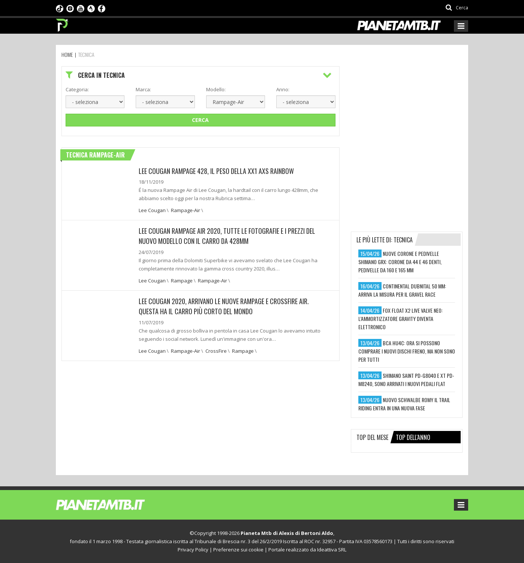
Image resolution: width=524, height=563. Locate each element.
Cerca (200, 119)
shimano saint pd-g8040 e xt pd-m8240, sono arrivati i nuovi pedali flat (406, 379)
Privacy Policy (193, 549)
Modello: (216, 89)
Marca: (143, 89)
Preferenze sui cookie (238, 549)
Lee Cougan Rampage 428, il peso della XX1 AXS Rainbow (216, 171)
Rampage (182, 279)
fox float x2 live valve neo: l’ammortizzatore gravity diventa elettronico (400, 318)
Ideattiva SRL (331, 549)
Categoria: (77, 89)
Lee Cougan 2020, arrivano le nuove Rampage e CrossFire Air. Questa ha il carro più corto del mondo (224, 305)
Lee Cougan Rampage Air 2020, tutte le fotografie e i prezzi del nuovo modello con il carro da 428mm (227, 235)
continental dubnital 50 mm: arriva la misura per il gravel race (402, 290)
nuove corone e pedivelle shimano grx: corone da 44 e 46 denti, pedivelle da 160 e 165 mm (400, 262)
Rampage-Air (185, 210)
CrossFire (216, 349)
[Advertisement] (407, 113)
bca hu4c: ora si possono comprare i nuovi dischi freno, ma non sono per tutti (406, 351)
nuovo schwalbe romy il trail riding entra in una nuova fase (404, 404)
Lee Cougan (152, 210)
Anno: (282, 89)
